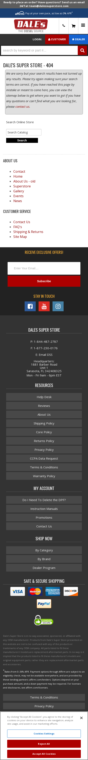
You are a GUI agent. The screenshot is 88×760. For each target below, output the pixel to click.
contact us (22, 106)
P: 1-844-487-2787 (44, 341)
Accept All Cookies (44, 753)
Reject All (44, 743)
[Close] (81, 717)
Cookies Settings (44, 733)
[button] (44, 50)
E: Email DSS (44, 355)
